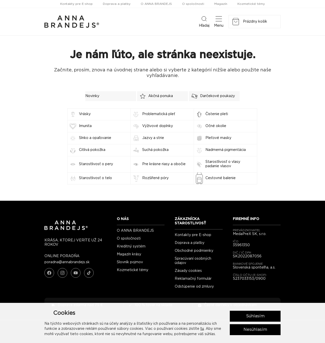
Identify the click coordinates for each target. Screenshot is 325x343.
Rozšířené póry (155, 178)
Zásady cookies (188, 271)
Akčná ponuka (155, 96)
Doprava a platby (117, 3)
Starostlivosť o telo (95, 178)
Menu (218, 21)
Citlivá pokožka (92, 150)
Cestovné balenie (220, 178)
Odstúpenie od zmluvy (194, 286)
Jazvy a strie (153, 138)
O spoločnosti (193, 3)
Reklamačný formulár (193, 278)
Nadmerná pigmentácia (225, 150)
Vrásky (85, 114)
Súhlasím (255, 316)
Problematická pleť (158, 114)
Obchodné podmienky (194, 251)
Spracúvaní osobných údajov (193, 261)
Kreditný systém (131, 246)
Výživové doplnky (157, 126)
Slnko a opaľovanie (95, 138)
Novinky (92, 96)
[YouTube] (75, 273)
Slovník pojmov (130, 262)
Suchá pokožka (155, 150)
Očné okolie (215, 126)
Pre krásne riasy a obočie (164, 164)
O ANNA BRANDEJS (156, 3)
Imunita (85, 126)
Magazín (220, 3)
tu (202, 329)
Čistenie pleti (216, 114)
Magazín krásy (129, 254)
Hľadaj (204, 21)
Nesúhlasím (255, 330)
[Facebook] (49, 273)
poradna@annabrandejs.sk (67, 262)
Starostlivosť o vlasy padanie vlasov (222, 164)
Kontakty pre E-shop (76, 3)
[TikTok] (89, 273)
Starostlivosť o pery (96, 164)
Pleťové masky (218, 138)
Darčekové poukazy (212, 96)
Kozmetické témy (251, 3)
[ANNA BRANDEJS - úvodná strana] (66, 229)
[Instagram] (62, 273)
